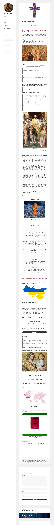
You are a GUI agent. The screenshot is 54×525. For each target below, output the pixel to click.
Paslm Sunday (37, 461)
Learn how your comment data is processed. (40, 500)
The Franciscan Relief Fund (35, 462)
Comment (24, 475)
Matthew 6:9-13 (25, 347)
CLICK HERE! (6, 35)
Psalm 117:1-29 (26, 462)
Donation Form (5, 22)
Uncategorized (38, 460)
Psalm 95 (30, 462)
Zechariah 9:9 (38, 66)
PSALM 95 (37, 225)
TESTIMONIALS (6, 25)
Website (23, 495)
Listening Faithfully (8, 13)
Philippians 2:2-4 (29, 309)
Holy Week (34, 460)
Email (23, 491)
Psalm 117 (34, 191)
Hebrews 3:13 (34, 233)
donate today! (34, 332)
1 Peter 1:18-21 (41, 41)
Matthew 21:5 (25, 73)
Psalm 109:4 (25, 92)
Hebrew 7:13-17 (24, 461)
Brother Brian (30, 460)
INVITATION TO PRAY (7, 28)
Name (23, 487)
